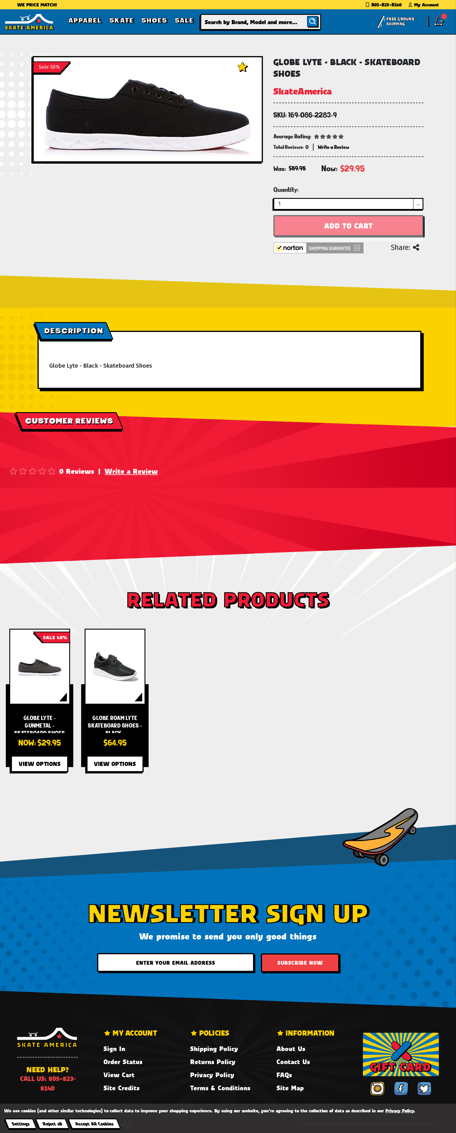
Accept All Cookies (94, 1123)
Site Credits (122, 1087)
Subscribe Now (300, 962)
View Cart (119, 1074)
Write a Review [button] (333, 147)
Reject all (52, 1123)
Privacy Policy (212, 1074)
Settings (20, 1123)
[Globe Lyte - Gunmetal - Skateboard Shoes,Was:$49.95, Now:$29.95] (39, 666)
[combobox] (260, 22)
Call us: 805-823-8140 (47, 1083)
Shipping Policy (214, 1048)
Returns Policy (213, 1061)
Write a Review (131, 471)
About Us (291, 1048)
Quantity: (286, 189)
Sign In (114, 1048)
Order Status (123, 1061)
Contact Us (293, 1061)
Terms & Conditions (220, 1087)
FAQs (284, 1074)
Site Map (290, 1087)
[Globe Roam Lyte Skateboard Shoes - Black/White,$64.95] (115, 666)
